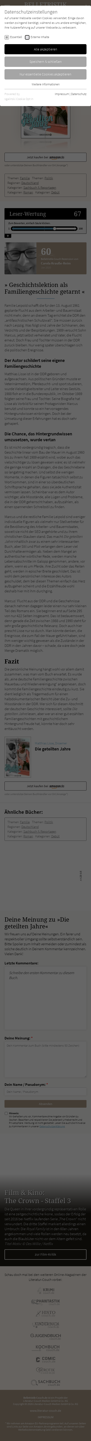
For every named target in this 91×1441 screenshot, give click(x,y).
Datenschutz (79, 94)
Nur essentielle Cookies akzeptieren (45, 74)
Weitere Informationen (46, 84)
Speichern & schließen (45, 61)
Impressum (62, 94)
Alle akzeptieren (45, 49)
